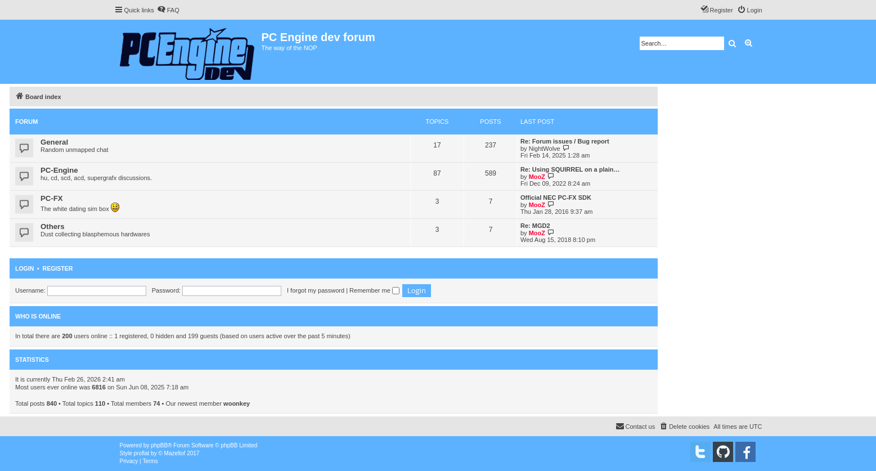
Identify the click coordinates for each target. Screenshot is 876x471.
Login (24, 268)
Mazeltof (175, 453)
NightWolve (544, 148)
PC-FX (52, 198)
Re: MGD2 (535, 225)
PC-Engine (59, 170)
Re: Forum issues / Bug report (564, 141)
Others (53, 226)
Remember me (374, 290)
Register (58, 268)
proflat (142, 453)
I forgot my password (315, 290)
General (54, 142)
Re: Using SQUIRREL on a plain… (569, 169)
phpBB (159, 445)
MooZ (537, 176)
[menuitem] (168, 10)
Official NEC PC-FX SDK (555, 197)
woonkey (236, 403)
